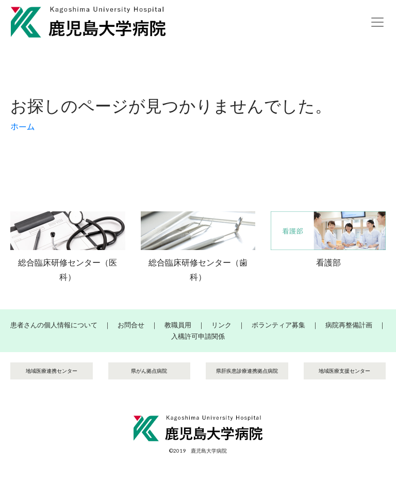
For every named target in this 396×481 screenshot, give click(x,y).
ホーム (22, 126)
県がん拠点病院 (149, 371)
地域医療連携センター (51, 371)
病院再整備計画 (348, 325)
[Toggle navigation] (377, 22)
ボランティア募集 (278, 325)
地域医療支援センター (344, 371)
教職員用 (177, 325)
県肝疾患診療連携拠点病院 (247, 371)
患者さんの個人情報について (53, 325)
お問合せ (131, 325)
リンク (221, 325)
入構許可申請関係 (198, 336)
